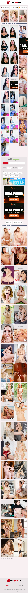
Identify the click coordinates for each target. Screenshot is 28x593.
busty (10, 173)
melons (20, 173)
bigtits (20, 167)
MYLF (9, 167)
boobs (5, 173)
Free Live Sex (14, 7)
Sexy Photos (5, 7)
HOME (7, 585)
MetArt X (8, 222)
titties (11, 175)
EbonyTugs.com (18, 222)
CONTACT (21, 585)
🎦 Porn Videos (23, 7)
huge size (5, 175)
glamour (16, 175)
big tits (15, 173)
